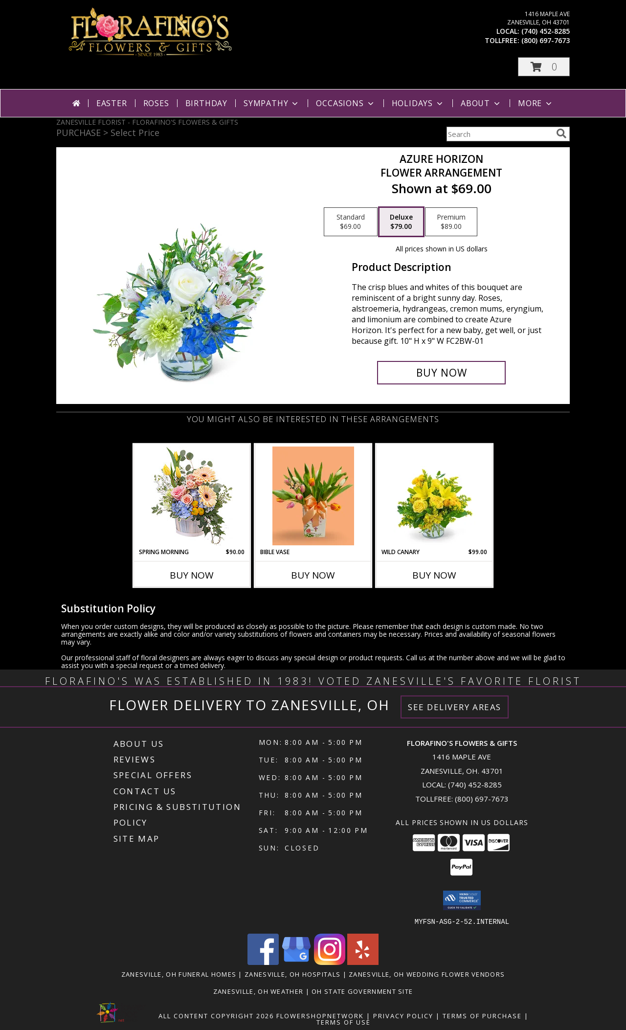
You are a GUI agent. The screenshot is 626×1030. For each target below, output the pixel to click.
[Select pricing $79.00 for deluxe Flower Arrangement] (401, 222)
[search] (561, 133)
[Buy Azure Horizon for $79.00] (441, 372)
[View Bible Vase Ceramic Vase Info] (313, 496)
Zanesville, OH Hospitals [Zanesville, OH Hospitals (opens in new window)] (292, 973)
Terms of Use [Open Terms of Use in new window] (343, 1021)
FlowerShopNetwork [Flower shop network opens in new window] (320, 1015)
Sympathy (272, 103)
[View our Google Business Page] (296, 961)
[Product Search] (499, 134)
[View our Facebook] (263, 961)
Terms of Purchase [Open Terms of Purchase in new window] (482, 1015)
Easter (111, 103)
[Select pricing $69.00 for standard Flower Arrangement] (350, 222)
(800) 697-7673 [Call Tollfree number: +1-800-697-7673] (482, 799)
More (536, 103)
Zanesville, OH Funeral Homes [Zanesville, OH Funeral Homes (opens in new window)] (178, 973)
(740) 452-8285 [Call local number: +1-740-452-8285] (545, 31)
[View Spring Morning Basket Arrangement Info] (192, 496)
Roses (156, 103)
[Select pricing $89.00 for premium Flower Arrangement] (451, 222)
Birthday (206, 103)
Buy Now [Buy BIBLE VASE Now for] (313, 575)
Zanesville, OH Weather (258, 990)
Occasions (345, 103)
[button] (544, 66)
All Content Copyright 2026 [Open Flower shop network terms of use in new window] (216, 1015)
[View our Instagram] (329, 961)
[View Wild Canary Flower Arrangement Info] (434, 496)
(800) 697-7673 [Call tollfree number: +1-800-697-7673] (545, 40)
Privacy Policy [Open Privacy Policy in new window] (403, 1015)
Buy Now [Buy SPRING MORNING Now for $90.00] (192, 575)
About (481, 103)
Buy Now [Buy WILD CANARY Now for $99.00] (434, 575)
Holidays (418, 103)
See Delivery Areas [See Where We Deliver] (454, 707)
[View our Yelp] (363, 961)
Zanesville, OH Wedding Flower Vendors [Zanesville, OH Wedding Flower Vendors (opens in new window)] (427, 973)
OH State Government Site (362, 990)
